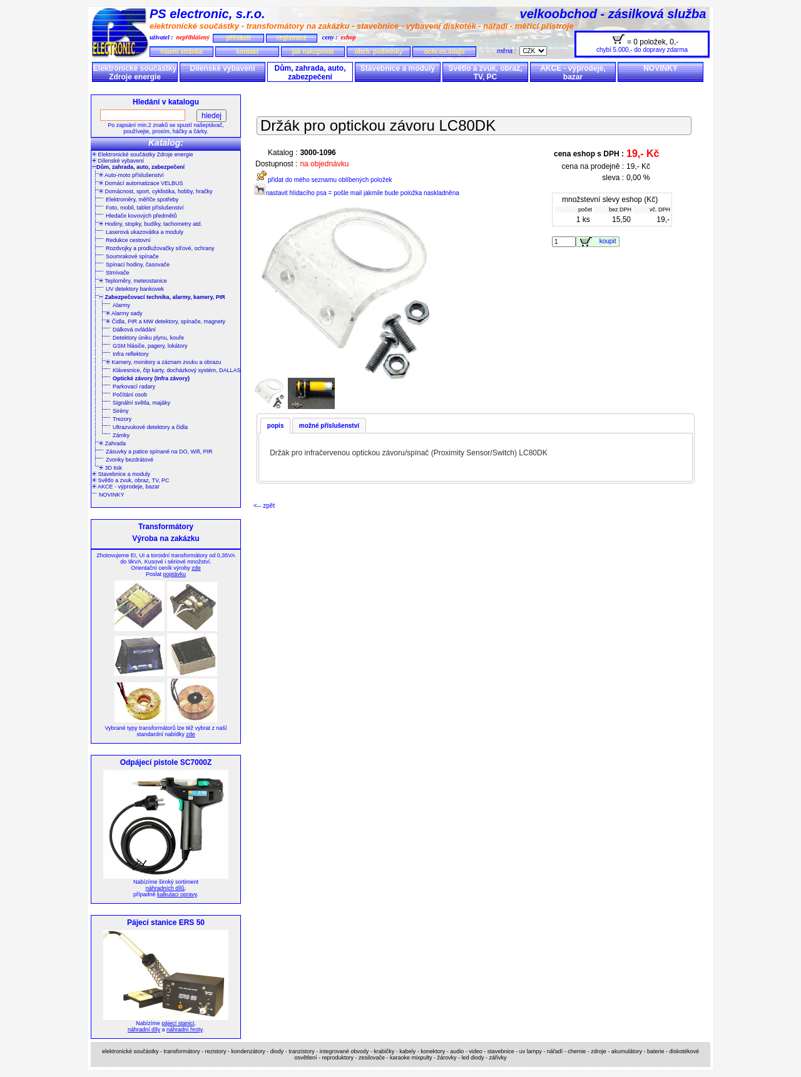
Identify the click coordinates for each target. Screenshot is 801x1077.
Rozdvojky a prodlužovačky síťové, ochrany (160, 248)
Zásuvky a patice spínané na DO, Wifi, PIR (159, 451)
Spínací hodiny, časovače (138, 264)
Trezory (122, 419)
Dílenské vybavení (222, 68)
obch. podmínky (379, 51)
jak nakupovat (313, 51)
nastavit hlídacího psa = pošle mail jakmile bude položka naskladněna (356, 193)
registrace (292, 37)
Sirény (121, 411)
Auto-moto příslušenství (131, 175)
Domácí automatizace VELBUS (141, 183)
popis (275, 425)
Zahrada (112, 443)
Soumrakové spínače (132, 256)
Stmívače (118, 273)
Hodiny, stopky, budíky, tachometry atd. (150, 224)
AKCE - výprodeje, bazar (573, 72)
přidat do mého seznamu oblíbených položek (322, 179)
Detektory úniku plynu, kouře (148, 338)
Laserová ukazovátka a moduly (144, 232)
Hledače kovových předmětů (141, 216)
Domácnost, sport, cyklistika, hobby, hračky (155, 191)
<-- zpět (264, 505)
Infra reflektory (131, 354)
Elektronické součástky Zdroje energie (134, 72)
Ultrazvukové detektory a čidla (150, 427)
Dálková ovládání (134, 329)
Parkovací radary (134, 386)
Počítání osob (130, 395)
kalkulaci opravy (176, 894)
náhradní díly (144, 1029)
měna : (508, 51)
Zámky (121, 435)
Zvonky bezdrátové (129, 460)
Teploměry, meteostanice (133, 281)
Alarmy (121, 305)
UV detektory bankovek (135, 289)
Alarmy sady (124, 313)
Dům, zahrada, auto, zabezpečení (309, 72)
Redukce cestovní (128, 240)
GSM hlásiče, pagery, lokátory (150, 346)
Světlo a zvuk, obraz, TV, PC (485, 72)
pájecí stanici (177, 1023)
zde (196, 568)
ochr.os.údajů (444, 51)
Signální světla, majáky (141, 403)
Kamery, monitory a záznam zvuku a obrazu (163, 362)
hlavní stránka (181, 51)
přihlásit (238, 37)
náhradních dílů (165, 888)
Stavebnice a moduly (397, 68)
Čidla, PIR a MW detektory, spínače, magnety (165, 321)
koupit (609, 241)
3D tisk (110, 468)
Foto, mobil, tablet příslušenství (145, 208)
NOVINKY (660, 68)
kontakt (247, 51)
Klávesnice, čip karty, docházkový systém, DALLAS (176, 370)
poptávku (174, 574)
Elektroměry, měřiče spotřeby (142, 199)
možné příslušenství (329, 425)
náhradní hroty (184, 1029)
